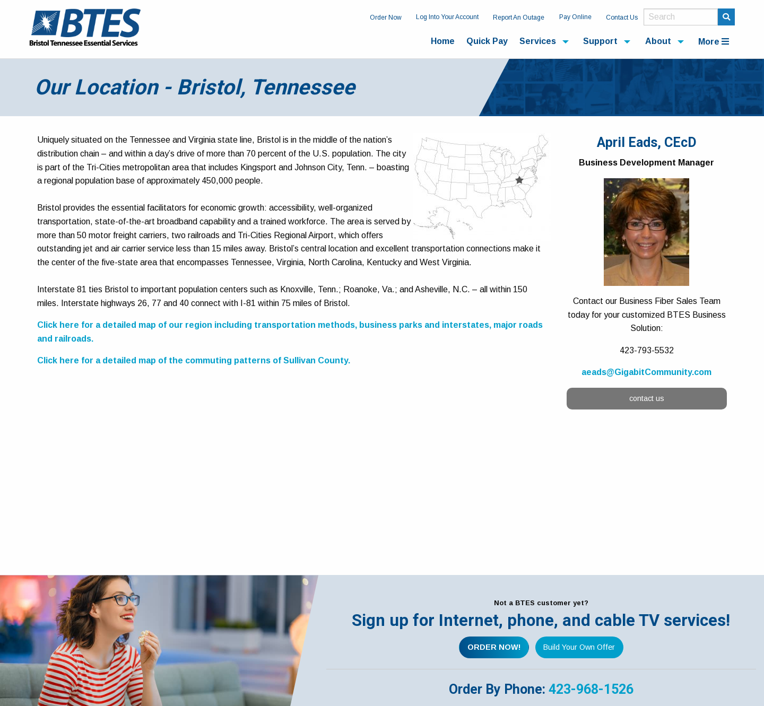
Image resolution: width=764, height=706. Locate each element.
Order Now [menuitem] (386, 17)
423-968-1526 (591, 689)
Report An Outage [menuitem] (518, 17)
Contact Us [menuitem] (622, 17)
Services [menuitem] (537, 41)
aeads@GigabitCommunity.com (646, 372)
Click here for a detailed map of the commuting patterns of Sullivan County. (193, 360)
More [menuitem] (713, 41)
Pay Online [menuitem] (575, 17)
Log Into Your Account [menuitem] (447, 17)
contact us (646, 398)
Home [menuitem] (443, 41)
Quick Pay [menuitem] (487, 41)
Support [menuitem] (600, 41)
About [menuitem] (658, 41)
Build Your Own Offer (579, 647)
